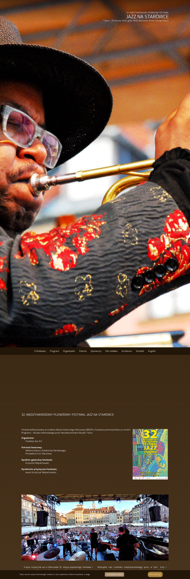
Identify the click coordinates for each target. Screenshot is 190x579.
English (152, 351)
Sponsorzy (96, 351)
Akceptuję (155, 574)
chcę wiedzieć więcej (114, 574)
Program (54, 351)
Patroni (83, 351)
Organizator (69, 351)
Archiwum (127, 351)
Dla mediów (111, 351)
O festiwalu (40, 351)
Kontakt (140, 351)
